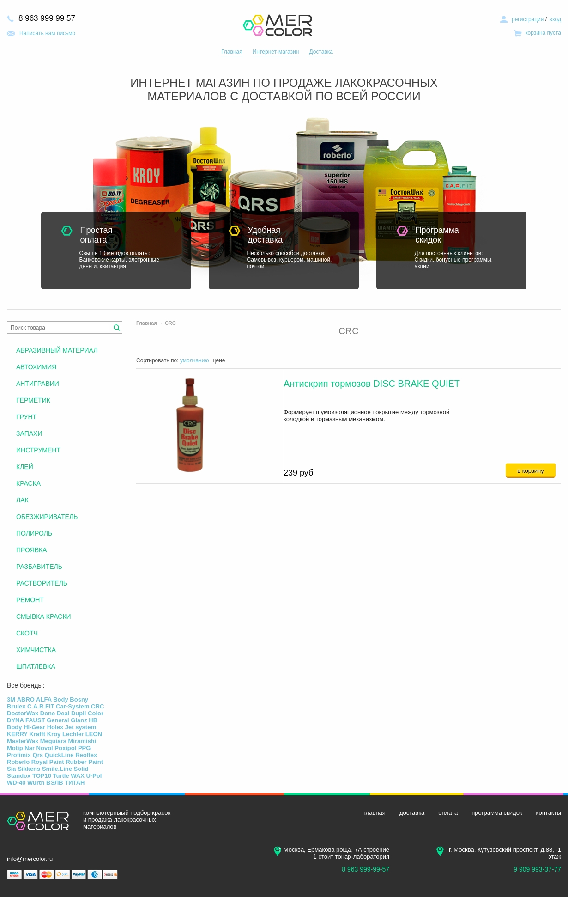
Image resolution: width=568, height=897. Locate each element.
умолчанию (194, 360)
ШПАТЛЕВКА (35, 666)
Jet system (80, 727)
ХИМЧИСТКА (36, 649)
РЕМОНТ (30, 600)
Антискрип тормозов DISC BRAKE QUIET (372, 383)
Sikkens (29, 768)
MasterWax (22, 741)
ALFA (43, 699)
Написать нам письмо (47, 33)
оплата (448, 812)
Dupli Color (87, 713)
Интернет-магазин (276, 52)
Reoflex (86, 754)
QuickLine (59, 754)
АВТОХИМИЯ (36, 367)
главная (374, 812)
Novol (44, 747)
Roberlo (18, 761)
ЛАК (22, 500)
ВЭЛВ (54, 782)
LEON (93, 734)
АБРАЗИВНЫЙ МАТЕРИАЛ (56, 350)
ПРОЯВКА (31, 550)
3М (11, 699)
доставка (411, 812)
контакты (548, 812)
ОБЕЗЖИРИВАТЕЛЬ (47, 516)
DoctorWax (22, 713)
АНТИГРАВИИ (37, 383)
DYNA (15, 720)
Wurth (35, 782)
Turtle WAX (69, 775)
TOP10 (41, 775)
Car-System (72, 706)
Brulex (16, 706)
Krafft (37, 734)
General (58, 720)
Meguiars (53, 741)
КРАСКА (28, 483)
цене (219, 360)
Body (60, 699)
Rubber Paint (84, 761)
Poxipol (65, 747)
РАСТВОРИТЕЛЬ (41, 583)
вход (555, 19)
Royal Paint (47, 761)
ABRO (26, 699)
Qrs (38, 754)
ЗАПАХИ (29, 433)
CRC (170, 323)
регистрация (528, 19)
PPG (84, 747)
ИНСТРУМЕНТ (38, 450)
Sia (11, 768)
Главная (231, 52)
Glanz (79, 720)
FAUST (35, 720)
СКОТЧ (27, 633)
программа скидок (496, 812)
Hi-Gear (34, 727)
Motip (15, 747)
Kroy (54, 734)
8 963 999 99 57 (46, 18)
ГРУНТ (26, 417)
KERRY (17, 734)
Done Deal (55, 713)
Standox (18, 775)
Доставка (321, 52)
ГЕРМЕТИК (33, 400)
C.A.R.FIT (40, 706)
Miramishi (82, 741)
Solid (81, 768)
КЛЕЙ (24, 466)
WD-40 (16, 782)
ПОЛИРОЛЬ (34, 533)
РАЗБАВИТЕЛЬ (39, 566)
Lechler (73, 734)
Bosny (79, 699)
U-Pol (94, 775)
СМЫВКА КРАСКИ (43, 616)
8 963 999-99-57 (365, 869)
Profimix (19, 754)
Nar (29, 747)
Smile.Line (57, 768)
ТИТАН (75, 782)
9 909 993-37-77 (537, 869)
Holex (55, 727)
